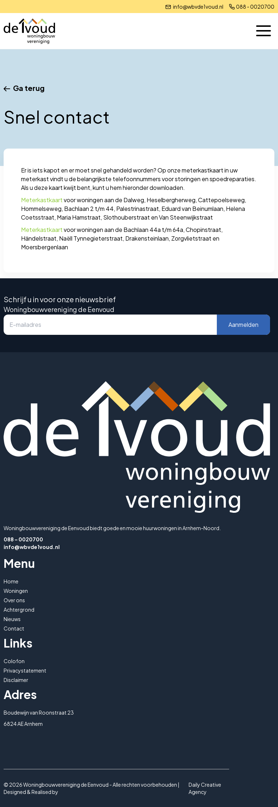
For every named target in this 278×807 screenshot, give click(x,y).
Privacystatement (25, 670)
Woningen (16, 590)
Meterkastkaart (42, 200)
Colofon (14, 661)
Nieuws (12, 619)
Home (11, 581)
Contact (14, 628)
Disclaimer (16, 680)
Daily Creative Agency (205, 788)
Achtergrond (19, 609)
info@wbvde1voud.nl (198, 6)
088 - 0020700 (255, 6)
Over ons (14, 600)
